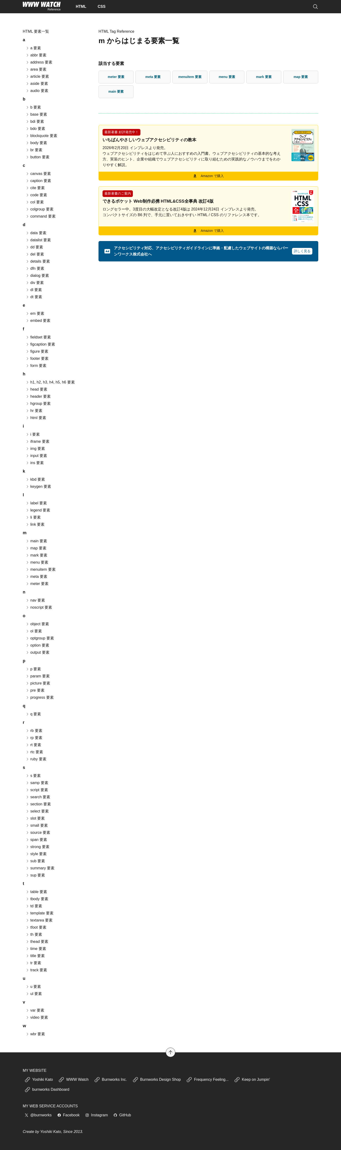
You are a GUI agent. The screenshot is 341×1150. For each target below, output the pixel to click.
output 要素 (37, 652)
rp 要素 (34, 738)
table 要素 (36, 892)
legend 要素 (38, 510)
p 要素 (33, 669)
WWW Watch (73, 1079)
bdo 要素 (35, 129)
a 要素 (33, 48)
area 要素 (36, 69)
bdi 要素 (35, 121)
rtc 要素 (34, 752)
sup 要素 (35, 875)
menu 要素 (227, 77)
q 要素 (33, 714)
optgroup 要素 (40, 638)
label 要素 (36, 503)
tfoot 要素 (36, 927)
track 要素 (36, 970)
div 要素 (35, 283)
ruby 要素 (36, 759)
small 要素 (37, 825)
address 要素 (39, 62)
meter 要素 (116, 77)
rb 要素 (34, 731)
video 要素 (37, 1017)
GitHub (122, 1115)
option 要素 (37, 645)
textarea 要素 (39, 920)
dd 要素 (34, 247)
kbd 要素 (35, 479)
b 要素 (33, 107)
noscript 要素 (39, 607)
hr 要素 (34, 411)
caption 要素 (38, 181)
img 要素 (35, 449)
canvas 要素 (38, 174)
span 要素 (36, 840)
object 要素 (37, 624)
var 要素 (35, 1010)
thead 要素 (37, 942)
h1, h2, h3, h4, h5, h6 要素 (50, 382)
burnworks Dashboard (47, 1089)
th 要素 (34, 934)
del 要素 (35, 254)
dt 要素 (34, 297)
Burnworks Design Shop (157, 1079)
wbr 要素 (35, 1034)
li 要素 (33, 517)
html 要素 (36, 418)
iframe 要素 (37, 441)
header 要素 (38, 396)
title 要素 (35, 956)
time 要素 (36, 949)
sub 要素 (35, 861)
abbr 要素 (36, 55)
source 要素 (38, 833)
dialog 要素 (37, 276)
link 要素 (35, 524)
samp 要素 (37, 783)
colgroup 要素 (40, 209)
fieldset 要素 (38, 337)
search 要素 (38, 797)
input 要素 (36, 456)
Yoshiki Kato (39, 1079)
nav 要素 (35, 600)
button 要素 (37, 157)
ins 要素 (35, 463)
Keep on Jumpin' (252, 1079)
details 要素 (38, 261)
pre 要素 (35, 690)
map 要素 (301, 77)
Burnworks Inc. (110, 1079)
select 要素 (37, 811)
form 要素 (36, 366)
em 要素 (35, 313)
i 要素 (33, 434)
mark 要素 (263, 77)
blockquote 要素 (41, 136)
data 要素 (36, 233)
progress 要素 (40, 697)
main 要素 (116, 91)
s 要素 (33, 776)
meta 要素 (153, 77)
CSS (101, 7)
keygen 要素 (38, 486)
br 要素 (34, 150)
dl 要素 (34, 290)
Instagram (96, 1115)
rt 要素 (33, 745)
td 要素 (34, 906)
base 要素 (36, 114)
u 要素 (33, 987)
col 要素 (35, 202)
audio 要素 (37, 91)
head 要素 (36, 389)
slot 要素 (35, 818)
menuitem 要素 (190, 77)
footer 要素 (37, 358)
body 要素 (36, 143)
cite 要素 (35, 188)
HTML (81, 7)
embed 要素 (38, 321)
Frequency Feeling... (207, 1079)
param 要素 (38, 676)
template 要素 (40, 913)
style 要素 (36, 854)
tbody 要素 (37, 899)
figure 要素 (37, 351)
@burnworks (38, 1115)
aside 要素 (37, 84)
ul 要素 (34, 994)
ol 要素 (34, 631)
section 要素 (38, 804)
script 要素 (37, 790)
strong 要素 (37, 847)
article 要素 (37, 76)
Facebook (68, 1115)
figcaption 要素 (40, 344)
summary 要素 (40, 868)
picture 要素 (38, 683)
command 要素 (41, 216)
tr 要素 (33, 963)
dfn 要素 (35, 268)
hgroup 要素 (38, 404)
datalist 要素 (38, 240)
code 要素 (36, 195)
